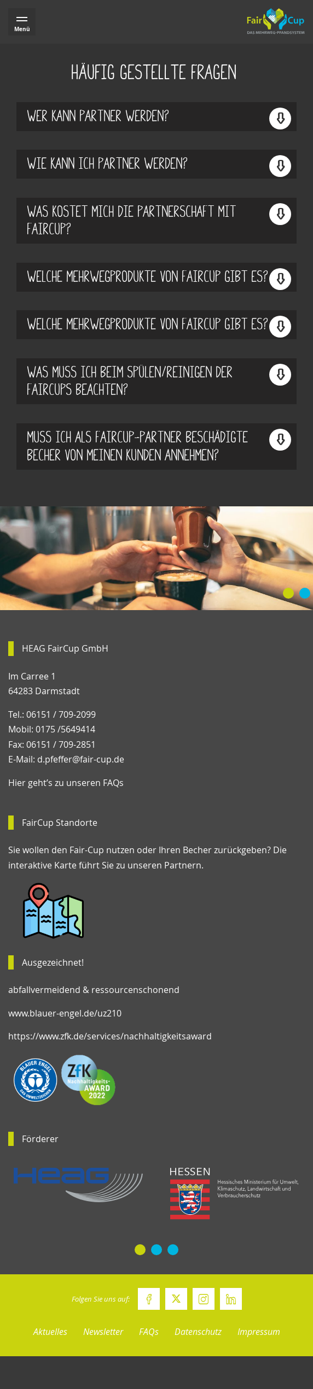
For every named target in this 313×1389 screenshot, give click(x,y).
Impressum (258, 1332)
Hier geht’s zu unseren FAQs (66, 783)
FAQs (149, 1332)
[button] (288, 593)
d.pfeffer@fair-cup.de (80, 759)
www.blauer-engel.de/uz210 (64, 1013)
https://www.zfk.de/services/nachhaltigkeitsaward (110, 1036)
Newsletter (103, 1332)
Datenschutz (198, 1332)
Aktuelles (50, 1332)
